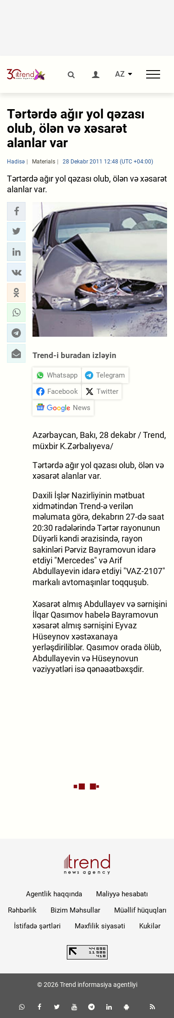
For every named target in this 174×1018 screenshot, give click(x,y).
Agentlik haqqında (54, 894)
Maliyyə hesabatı (122, 894)
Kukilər (150, 926)
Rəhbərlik (22, 910)
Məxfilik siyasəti (100, 926)
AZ (120, 74)
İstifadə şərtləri (37, 926)
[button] (16, 211)
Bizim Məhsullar (75, 910)
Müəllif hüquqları (140, 910)
